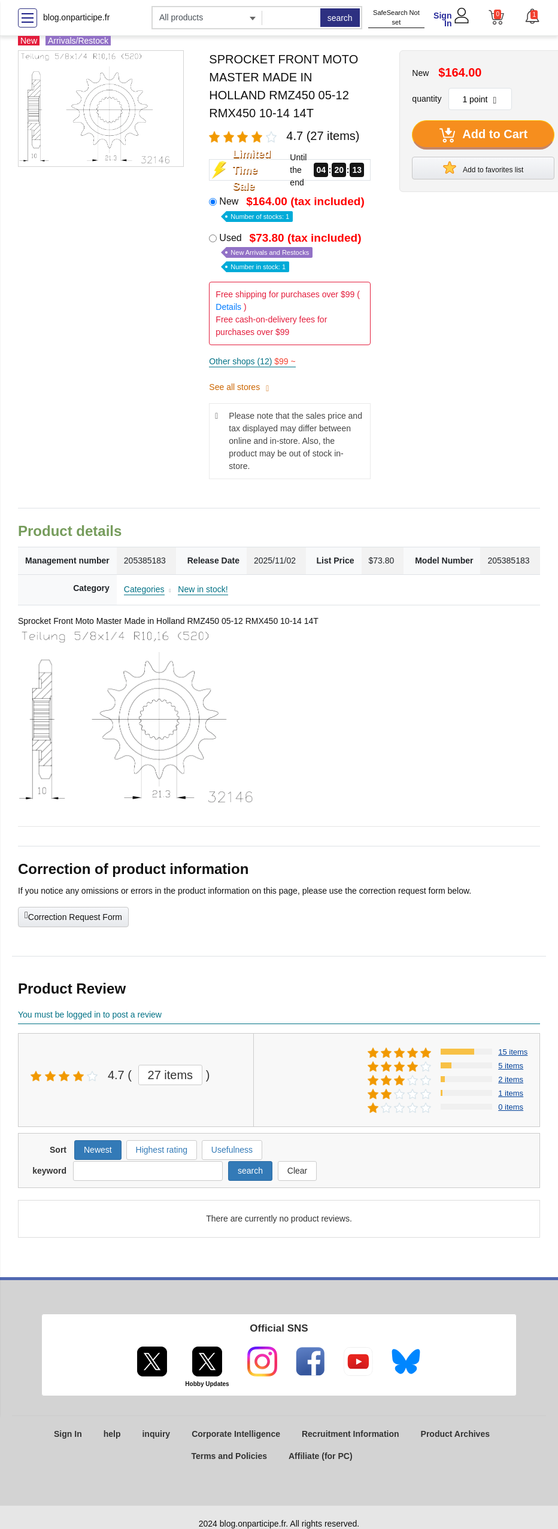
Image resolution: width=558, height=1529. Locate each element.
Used (291, 252)
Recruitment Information (350, 1434)
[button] (532, 16)
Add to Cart (483, 135)
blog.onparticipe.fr (76, 17)
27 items (170, 1075)
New (292, 208)
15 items (512, 1051)
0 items (510, 1106)
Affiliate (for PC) (321, 1456)
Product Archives (455, 1434)
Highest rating (161, 1150)
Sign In (442, 19)
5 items (510, 1065)
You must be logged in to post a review (90, 1014)
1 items (510, 1093)
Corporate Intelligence (236, 1434)
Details (228, 307)
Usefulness (232, 1150)
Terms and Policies (229, 1456)
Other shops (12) (252, 361)
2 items (510, 1079)
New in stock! (203, 589)
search (340, 18)
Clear (297, 1170)
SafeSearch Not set (396, 17)
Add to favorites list (483, 167)
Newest (98, 1150)
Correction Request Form (73, 916)
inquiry (156, 1434)
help (112, 1434)
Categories (144, 589)
